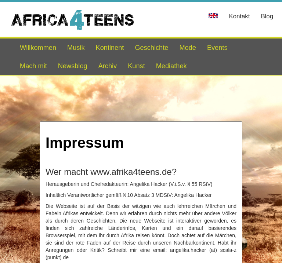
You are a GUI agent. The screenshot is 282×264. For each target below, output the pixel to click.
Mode (187, 47)
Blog (267, 16)
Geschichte (151, 47)
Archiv (107, 66)
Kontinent (110, 47)
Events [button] (217, 47)
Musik (76, 47)
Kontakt (239, 16)
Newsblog (72, 66)
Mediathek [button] (171, 66)
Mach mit (33, 66)
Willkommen (38, 47)
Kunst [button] (136, 66)
